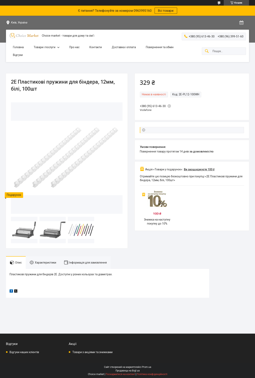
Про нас (74, 47)
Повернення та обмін (160, 47)
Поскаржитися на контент (120, 374)
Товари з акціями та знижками (92, 352)
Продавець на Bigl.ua (128, 370)
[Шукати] (207, 51)
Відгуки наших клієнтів (24, 352)
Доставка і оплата (124, 47)
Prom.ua (146, 367)
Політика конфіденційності (152, 374)
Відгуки (18, 55)
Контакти (95, 47)
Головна (18, 47)
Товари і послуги (44, 47)
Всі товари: (166, 11)
